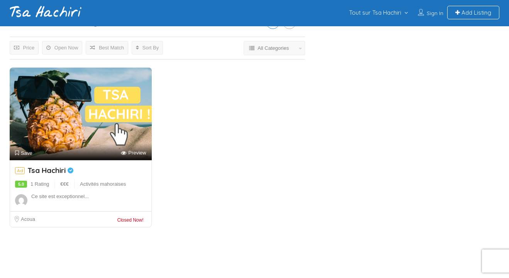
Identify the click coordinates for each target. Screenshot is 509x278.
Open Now (62, 48)
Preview (133, 153)
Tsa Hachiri (50, 170)
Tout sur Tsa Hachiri (375, 12)
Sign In (435, 13)
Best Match (107, 48)
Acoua (28, 219)
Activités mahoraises (103, 184)
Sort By (147, 48)
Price (24, 48)
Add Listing (473, 12)
